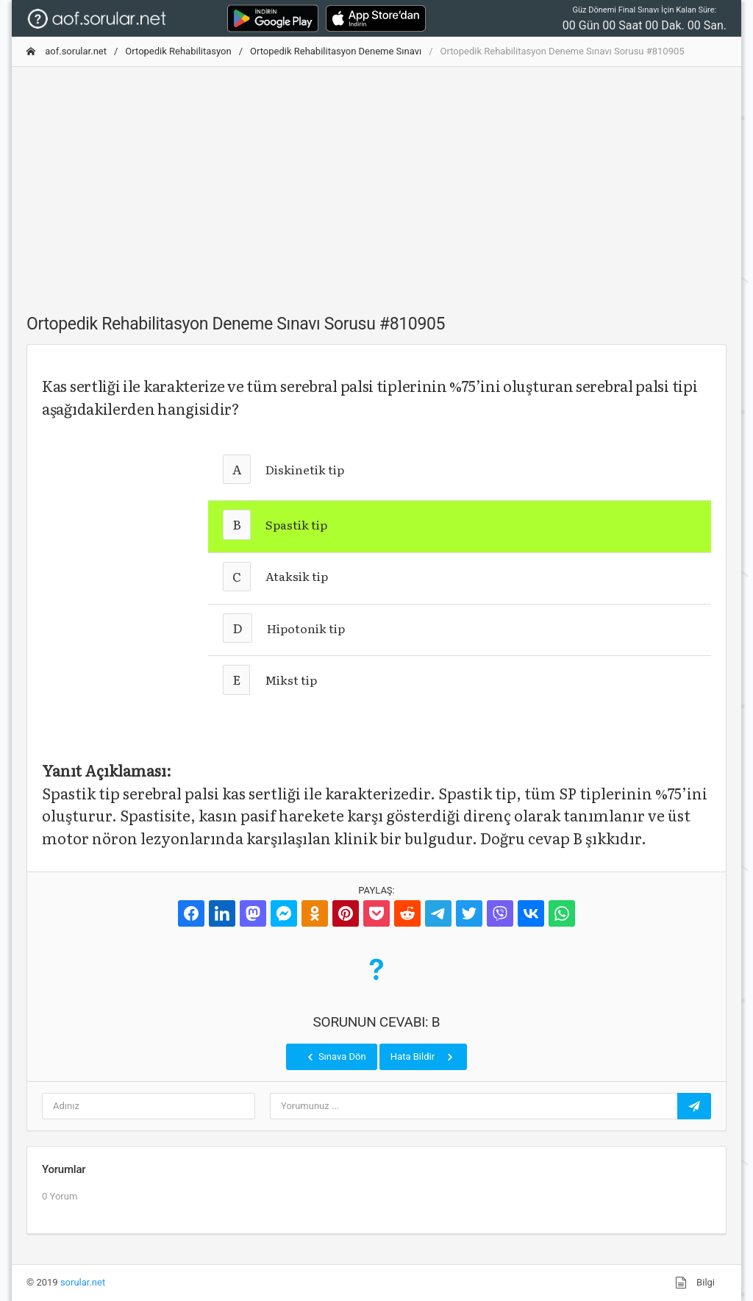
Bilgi (695, 1282)
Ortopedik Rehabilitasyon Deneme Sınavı (335, 51)
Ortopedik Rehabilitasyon (178, 51)
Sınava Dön (335, 1057)
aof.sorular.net (66, 51)
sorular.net (82, 1282)
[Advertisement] (376, 182)
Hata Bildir (423, 1057)
